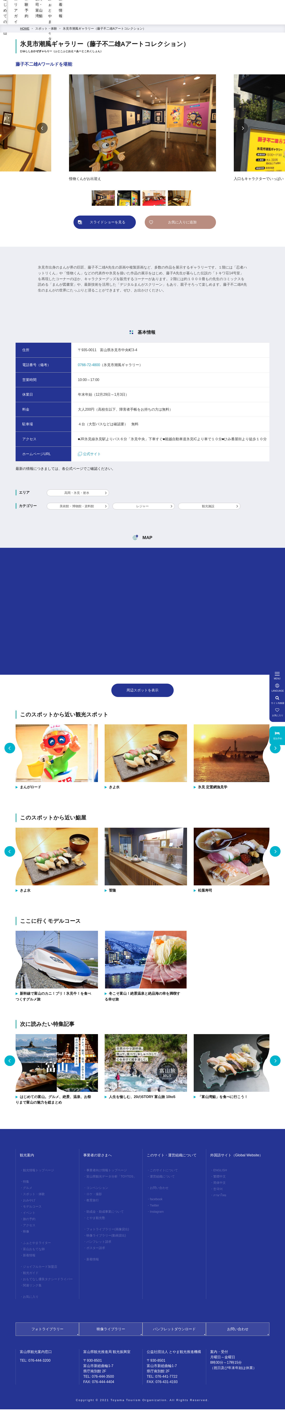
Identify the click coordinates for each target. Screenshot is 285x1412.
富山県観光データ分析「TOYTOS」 (111, 1179)
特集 (26, 1184)
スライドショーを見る (107, 225)
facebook (156, 1202)
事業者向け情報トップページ (106, 1173)
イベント (29, 1215)
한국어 (218, 1191)
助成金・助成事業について (105, 1214)
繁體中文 (219, 1179)
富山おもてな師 (34, 1251)
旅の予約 (29, 1221)
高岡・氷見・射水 (76, 495)
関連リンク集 (32, 1288)
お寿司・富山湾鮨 (185, 20)
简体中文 (219, 1185)
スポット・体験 (46, 31)
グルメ (27, 1190)
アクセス (29, 1228)
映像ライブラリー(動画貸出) (106, 1238)
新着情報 (262, 20)
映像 (26, 1234)
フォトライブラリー (47, 1332)
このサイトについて (164, 1173)
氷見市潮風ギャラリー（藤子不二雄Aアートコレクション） (104, 31)
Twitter (154, 1208)
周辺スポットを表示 (142, 693)
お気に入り (31, 1299)
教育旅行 (92, 1203)
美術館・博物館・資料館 (77, 509)
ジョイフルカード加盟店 (40, 1269)
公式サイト (89, 456)
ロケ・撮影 (94, 1196)
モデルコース (32, 1209)
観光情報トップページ (38, 1173)
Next (242, 130)
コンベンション (97, 1190)
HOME (24, 31)
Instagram (157, 1214)
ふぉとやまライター (227, 20)
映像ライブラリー (111, 1332)
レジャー (142, 509)
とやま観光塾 (95, 1220)
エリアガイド (122, 20)
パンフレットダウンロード (174, 1332)
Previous (42, 130)
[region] (178, 9)
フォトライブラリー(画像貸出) (107, 1232)
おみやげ (29, 1203)
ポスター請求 (95, 1250)
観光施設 (208, 509)
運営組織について (162, 1179)
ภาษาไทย (219, 1198)
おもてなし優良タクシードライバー (48, 1282)
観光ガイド (31, 1275)
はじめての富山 (87, 20)
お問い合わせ (159, 1190)
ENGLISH (220, 1173)
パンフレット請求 (98, 1244)
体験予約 (152, 20)
